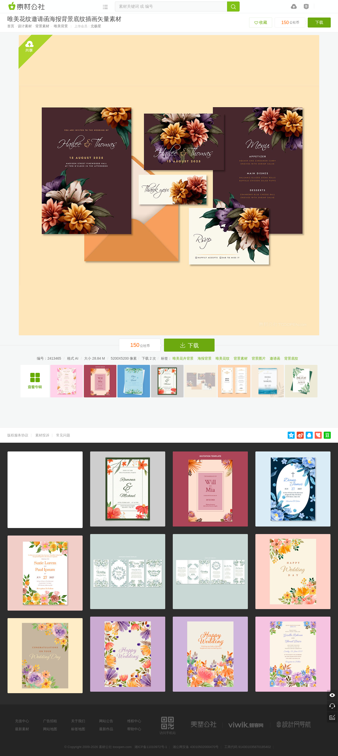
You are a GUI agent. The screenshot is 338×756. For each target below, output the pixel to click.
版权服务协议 (17, 435)
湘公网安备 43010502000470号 (196, 747)
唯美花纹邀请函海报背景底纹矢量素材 (35, 381)
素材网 (27, 6)
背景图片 (259, 358)
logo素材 (246, 724)
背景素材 (42, 26)
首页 (10, 26)
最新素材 (22, 729)
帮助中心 (134, 729)
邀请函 (275, 358)
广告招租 (50, 721)
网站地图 (50, 729)
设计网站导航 (294, 724)
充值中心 (22, 721)
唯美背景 (61, 26)
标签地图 (78, 729)
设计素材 (25, 26)
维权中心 (134, 721)
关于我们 (78, 721)
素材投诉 (42, 435)
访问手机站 (167, 725)
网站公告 (106, 721)
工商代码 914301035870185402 (247, 747)
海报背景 (205, 358)
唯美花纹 (223, 358)
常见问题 (63, 435)
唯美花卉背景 (183, 358)
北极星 (96, 26)
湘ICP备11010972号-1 (150, 747)
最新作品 (106, 729)
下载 (319, 22)
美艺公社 (203, 724)
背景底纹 (291, 358)
